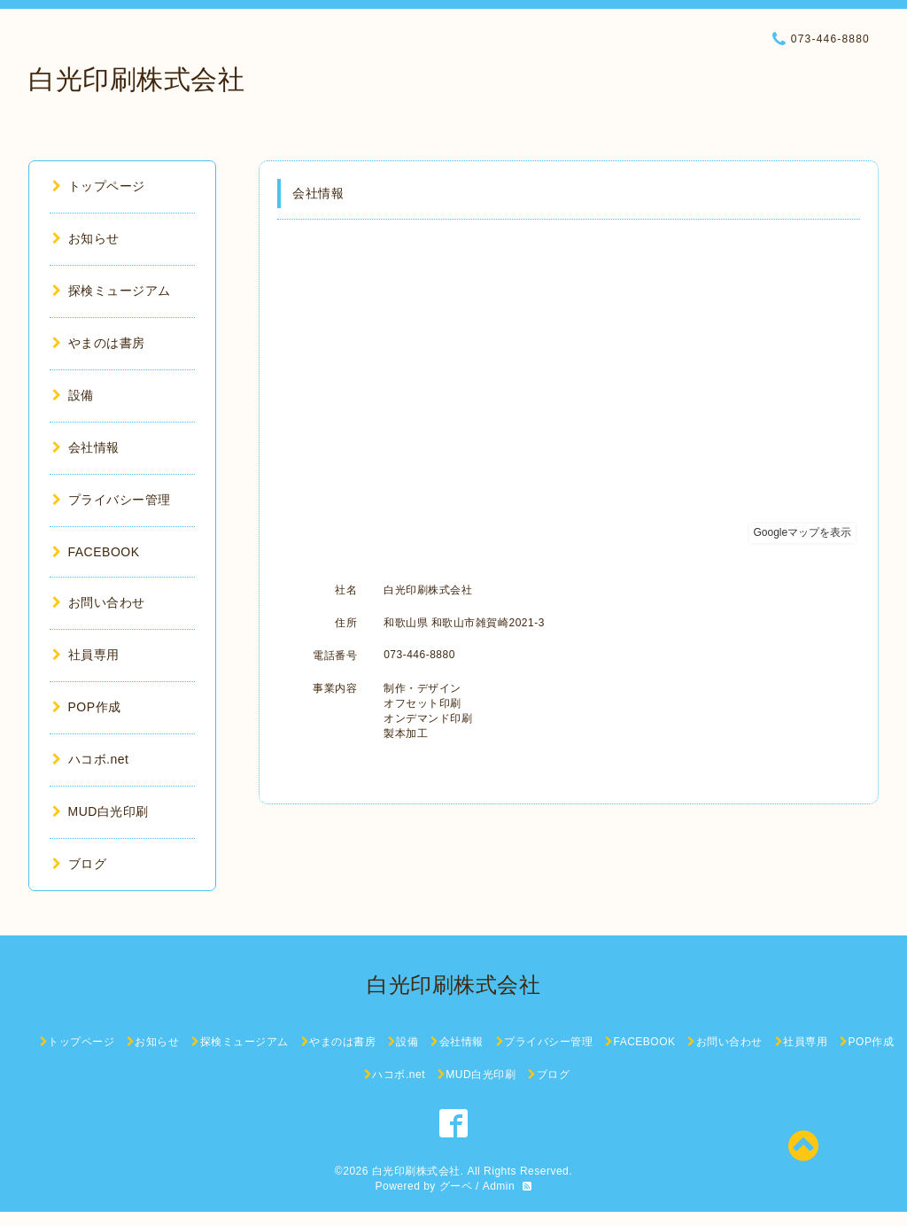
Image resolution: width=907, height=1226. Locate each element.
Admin (499, 1186)
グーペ (456, 1186)
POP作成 (86, 707)
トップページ (98, 186)
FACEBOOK (96, 552)
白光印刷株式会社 (136, 79)
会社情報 (86, 447)
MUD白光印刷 (100, 811)
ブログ (79, 864)
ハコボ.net (90, 759)
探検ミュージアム (111, 290)
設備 (73, 395)
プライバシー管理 (111, 500)
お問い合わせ (98, 602)
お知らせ (86, 238)
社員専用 (86, 655)
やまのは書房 (98, 343)
